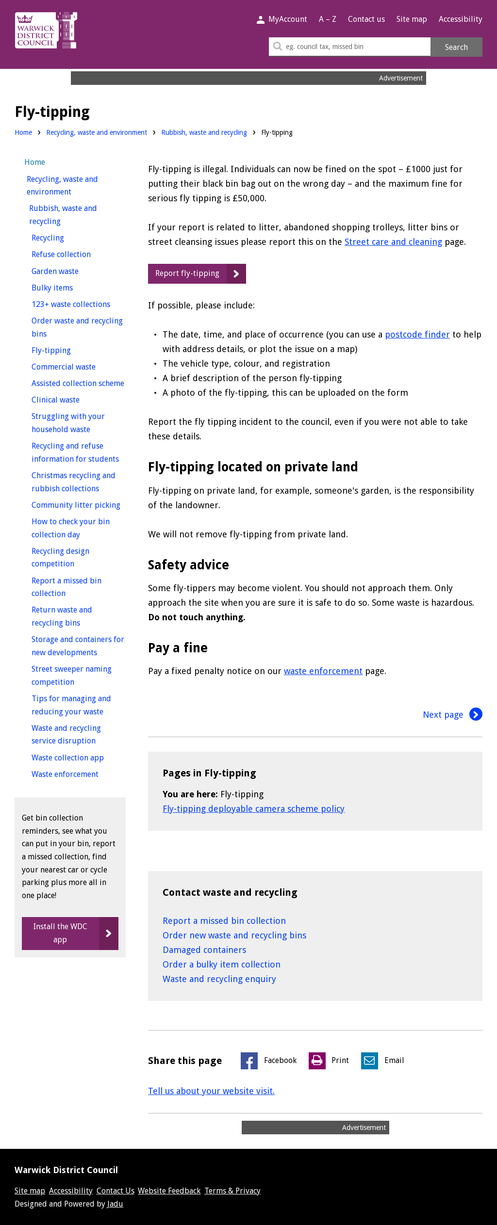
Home (23, 132)
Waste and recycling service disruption (79, 735)
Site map (412, 19)
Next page (453, 714)
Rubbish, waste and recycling (204, 132)
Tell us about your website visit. (211, 1091)
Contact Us (115, 1190)
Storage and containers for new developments (79, 646)
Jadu (115, 1204)
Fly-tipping (69, 349)
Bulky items (70, 286)
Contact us (366, 19)
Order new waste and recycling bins (234, 935)
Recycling (66, 236)
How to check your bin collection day (74, 528)
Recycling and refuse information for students (79, 452)
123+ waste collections (79, 303)
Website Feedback (169, 1190)
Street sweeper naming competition (72, 675)
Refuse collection (79, 253)
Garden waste (73, 270)
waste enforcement (323, 671)
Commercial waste (79, 365)
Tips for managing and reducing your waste (79, 705)
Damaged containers (204, 950)
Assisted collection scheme (79, 382)
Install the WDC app (60, 933)
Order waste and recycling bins (77, 327)
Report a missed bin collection (224, 921)
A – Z (327, 19)
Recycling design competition (71, 558)
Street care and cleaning (393, 242)
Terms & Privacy (232, 1190)
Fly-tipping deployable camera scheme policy (254, 809)
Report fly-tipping (187, 273)
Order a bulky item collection (222, 964)
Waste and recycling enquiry (219, 979)
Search (456, 47)
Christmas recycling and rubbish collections (79, 482)
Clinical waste (74, 398)
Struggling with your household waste (79, 423)
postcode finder (417, 334)
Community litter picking (79, 504)
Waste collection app (79, 756)
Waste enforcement (79, 773)
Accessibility (460, 19)
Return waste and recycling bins (74, 616)
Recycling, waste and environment (96, 132)
